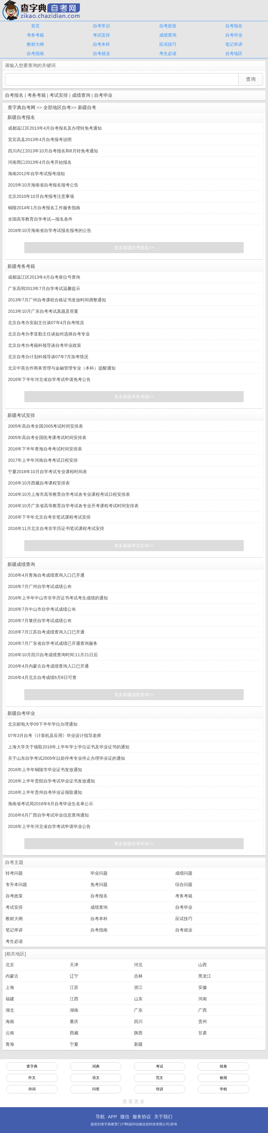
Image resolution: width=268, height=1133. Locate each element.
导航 (100, 1116)
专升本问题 (16, 884)
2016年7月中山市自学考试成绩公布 (42, 609)
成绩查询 (167, 35)
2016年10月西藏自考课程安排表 (39, 482)
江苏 (74, 987)
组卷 (223, 1066)
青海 (10, 1044)
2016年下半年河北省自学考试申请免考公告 (49, 379)
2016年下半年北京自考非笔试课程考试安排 (49, 517)
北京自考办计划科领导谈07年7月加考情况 (48, 356)
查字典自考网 (21, 107)
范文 (159, 1078)
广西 (202, 1010)
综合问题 (183, 884)
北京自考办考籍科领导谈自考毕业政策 (44, 345)
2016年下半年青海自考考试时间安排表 (45, 448)
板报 (223, 1078)
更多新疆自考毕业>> (134, 843)
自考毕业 (233, 35)
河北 (138, 964)
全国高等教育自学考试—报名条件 (40, 219)
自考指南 (35, 53)
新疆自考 (87, 107)
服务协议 (141, 1116)
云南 (10, 1032)
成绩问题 (183, 873)
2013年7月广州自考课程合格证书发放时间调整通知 (57, 299)
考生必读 (167, 53)
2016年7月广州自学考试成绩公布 (40, 586)
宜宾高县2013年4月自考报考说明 (40, 139)
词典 (96, 1066)
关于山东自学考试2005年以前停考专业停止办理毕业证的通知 (66, 758)
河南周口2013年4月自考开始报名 (40, 162)
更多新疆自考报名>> (134, 247)
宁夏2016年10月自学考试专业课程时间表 (47, 471)
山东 (138, 998)
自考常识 (101, 25)
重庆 (74, 1021)
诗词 (32, 1089)
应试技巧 (167, 44)
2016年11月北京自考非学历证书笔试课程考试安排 (56, 528)
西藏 (74, 1032)
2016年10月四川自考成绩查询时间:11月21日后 (53, 654)
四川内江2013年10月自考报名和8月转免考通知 (53, 150)
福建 (10, 998)
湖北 (10, 1010)
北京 (10, 964)
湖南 (74, 1010)
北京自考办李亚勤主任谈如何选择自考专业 (49, 333)
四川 (138, 1021)
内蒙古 (12, 976)
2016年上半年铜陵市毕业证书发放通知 (45, 769)
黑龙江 (204, 976)
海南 (10, 1021)
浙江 (138, 987)
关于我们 (163, 1116)
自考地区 (233, 53)
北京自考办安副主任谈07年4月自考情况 (46, 322)
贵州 (202, 1021)
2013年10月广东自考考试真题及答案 (43, 311)
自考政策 (167, 25)
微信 (124, 1116)
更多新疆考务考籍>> (134, 396)
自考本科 (101, 44)
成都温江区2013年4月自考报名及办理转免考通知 (55, 128)
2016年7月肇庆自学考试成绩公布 (40, 620)
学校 (223, 1089)
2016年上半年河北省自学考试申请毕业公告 (49, 826)
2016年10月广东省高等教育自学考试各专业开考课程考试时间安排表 (73, 505)
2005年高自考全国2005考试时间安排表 (45, 426)
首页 (35, 25)
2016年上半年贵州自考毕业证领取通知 (45, 792)
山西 (202, 964)
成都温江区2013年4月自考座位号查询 (44, 277)
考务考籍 (35, 35)
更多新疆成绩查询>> (134, 694)
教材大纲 (35, 44)
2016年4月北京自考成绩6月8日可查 (42, 677)
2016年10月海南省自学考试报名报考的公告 (49, 230)
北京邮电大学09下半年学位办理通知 (42, 724)
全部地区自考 (57, 107)
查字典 (31, 1066)
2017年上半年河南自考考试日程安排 (43, 460)
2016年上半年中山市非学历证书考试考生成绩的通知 (58, 597)
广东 (138, 1010)
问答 (96, 1089)
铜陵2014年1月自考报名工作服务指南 (44, 207)
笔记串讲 (233, 44)
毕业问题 (99, 873)
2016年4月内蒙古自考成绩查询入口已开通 (48, 666)
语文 (96, 1078)
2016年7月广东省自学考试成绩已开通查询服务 (52, 643)
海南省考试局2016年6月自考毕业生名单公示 (50, 803)
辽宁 (74, 976)
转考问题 (14, 873)
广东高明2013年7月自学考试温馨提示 (44, 288)
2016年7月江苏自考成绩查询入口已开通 (46, 631)
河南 (202, 998)
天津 (74, 964)
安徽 (202, 987)
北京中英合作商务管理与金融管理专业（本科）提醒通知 (62, 368)
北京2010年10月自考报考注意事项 (41, 196)
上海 (10, 987)
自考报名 (233, 25)
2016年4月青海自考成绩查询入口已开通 (46, 575)
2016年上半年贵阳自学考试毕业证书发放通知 (51, 780)
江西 (74, 998)
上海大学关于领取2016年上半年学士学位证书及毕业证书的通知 (68, 746)
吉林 (138, 976)
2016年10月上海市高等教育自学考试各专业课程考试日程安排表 (69, 494)
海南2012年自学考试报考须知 (36, 173)
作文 (32, 1078)
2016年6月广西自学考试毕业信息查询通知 (48, 815)
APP (112, 1116)
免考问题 (99, 884)
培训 (159, 1089)
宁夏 (74, 1044)
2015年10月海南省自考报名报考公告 (43, 184)
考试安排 (101, 35)
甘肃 (202, 1032)
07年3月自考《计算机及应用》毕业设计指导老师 (54, 735)
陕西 (138, 1032)
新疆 (138, 1044)
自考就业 (101, 53)
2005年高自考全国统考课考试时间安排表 (47, 437)
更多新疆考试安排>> (134, 545)
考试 (159, 1066)
